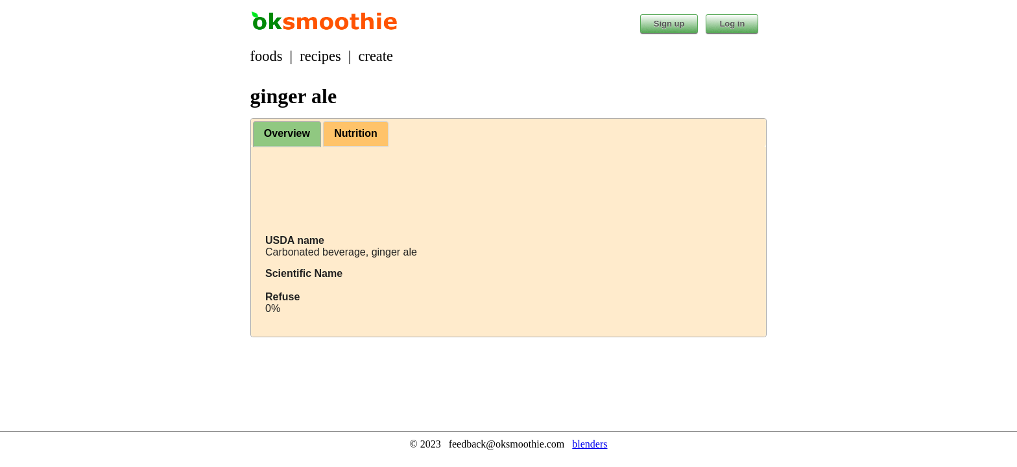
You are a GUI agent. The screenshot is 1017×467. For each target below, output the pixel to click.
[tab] (287, 134)
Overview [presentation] (287, 133)
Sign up (669, 24)
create (376, 56)
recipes (320, 56)
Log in (732, 24)
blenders (589, 443)
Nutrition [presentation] (355, 133)
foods (266, 56)
